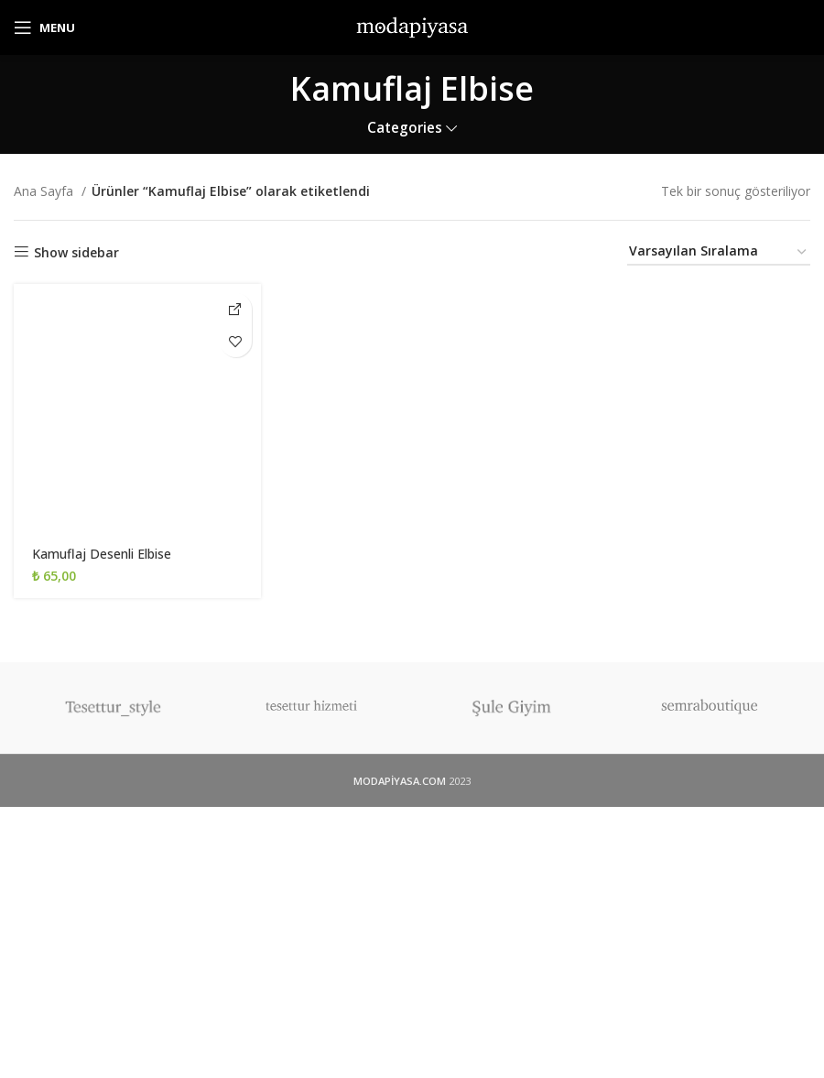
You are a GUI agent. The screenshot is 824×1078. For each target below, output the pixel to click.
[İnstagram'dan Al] (236, 309)
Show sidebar (76, 252)
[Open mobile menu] (44, 27)
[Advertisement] (412, 942)
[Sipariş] (718, 252)
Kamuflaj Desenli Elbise (101, 553)
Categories (404, 128)
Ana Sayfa (45, 191)
